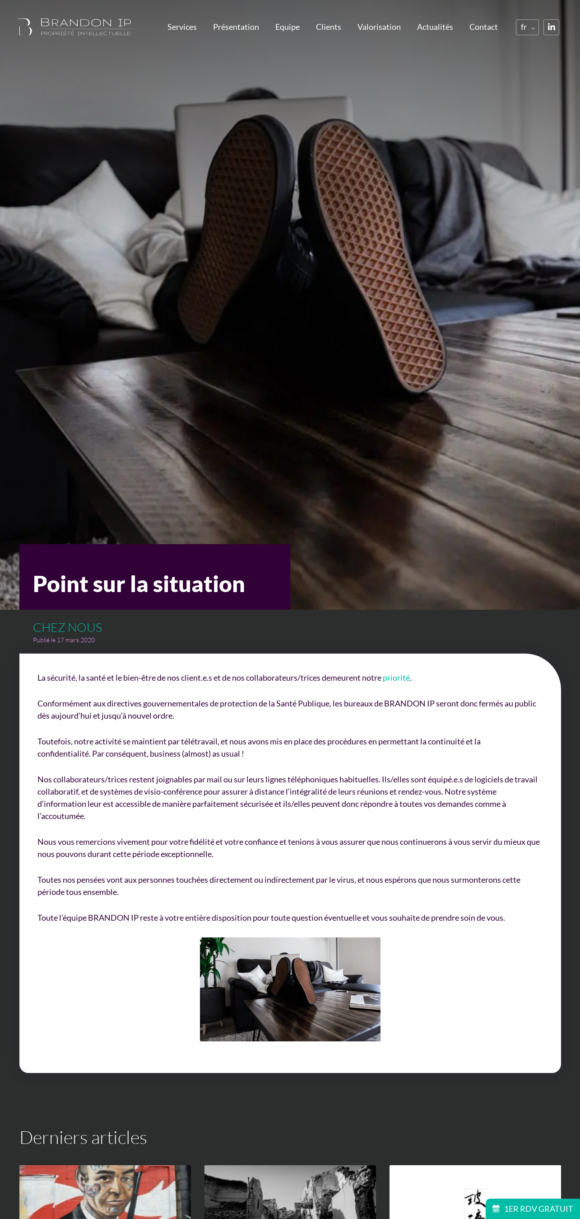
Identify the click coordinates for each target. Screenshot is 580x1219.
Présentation (236, 27)
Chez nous (67, 627)
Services (182, 27)
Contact (483, 27)
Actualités (435, 27)
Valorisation (379, 27)
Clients (328, 27)
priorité (396, 677)
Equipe (287, 27)
